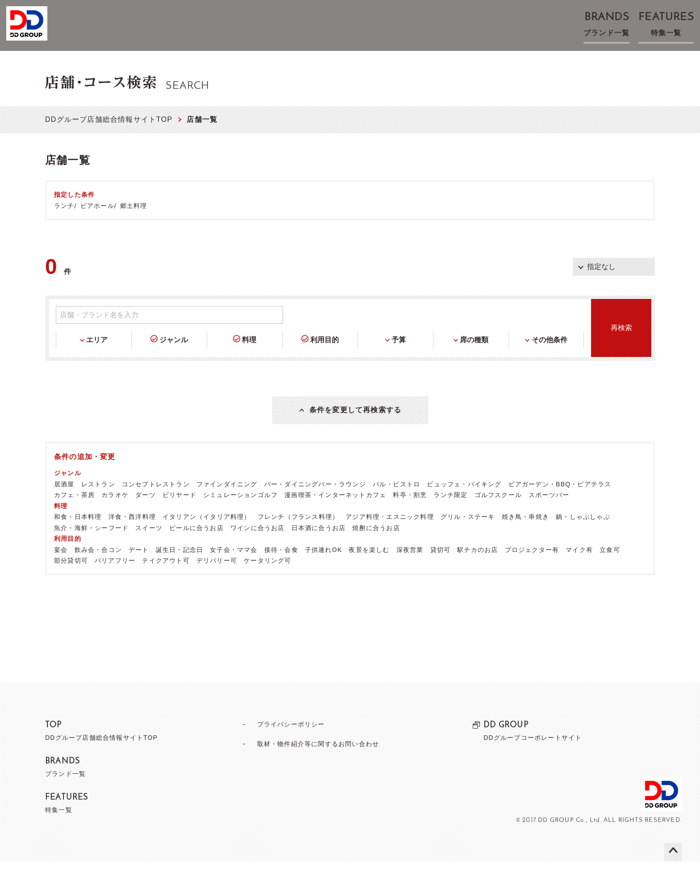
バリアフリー (115, 577)
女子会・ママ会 (233, 566)
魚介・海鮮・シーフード (91, 544)
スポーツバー (549, 511)
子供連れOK (323, 566)
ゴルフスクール (498, 511)
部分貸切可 (71, 577)
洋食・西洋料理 (132, 533)
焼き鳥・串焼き (525, 533)
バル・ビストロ (396, 501)
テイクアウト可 (165, 577)
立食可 (610, 566)
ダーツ (145, 511)
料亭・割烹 (410, 511)
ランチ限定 (450, 511)
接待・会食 (281, 566)
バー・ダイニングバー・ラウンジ (315, 501)
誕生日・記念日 (179, 566)
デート (139, 566)
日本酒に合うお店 (319, 544)
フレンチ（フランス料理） (298, 533)
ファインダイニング (227, 501)
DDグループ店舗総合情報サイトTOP (108, 119)
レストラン (98, 501)
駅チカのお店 (477, 566)
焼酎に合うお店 (376, 544)
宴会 (60, 566)
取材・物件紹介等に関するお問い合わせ (318, 760)
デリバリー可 (216, 577)
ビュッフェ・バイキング (464, 501)
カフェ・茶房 (74, 511)
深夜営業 (410, 566)
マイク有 (579, 566)
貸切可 (440, 566)
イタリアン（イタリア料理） (206, 533)
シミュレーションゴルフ (240, 511)
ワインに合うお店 (257, 544)
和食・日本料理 (77, 533)
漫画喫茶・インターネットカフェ (335, 511)
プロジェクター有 (532, 566)
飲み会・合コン (98, 566)
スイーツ (148, 544)
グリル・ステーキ (468, 533)
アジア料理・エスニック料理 (390, 533)
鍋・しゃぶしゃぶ (583, 533)
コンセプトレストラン (156, 501)
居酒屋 (64, 501)
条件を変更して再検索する (355, 418)
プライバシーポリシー (287, 741)
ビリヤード (179, 511)
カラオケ (115, 511)
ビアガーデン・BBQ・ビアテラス (560, 501)
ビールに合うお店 (196, 544)
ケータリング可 (267, 577)
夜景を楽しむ (369, 566)
